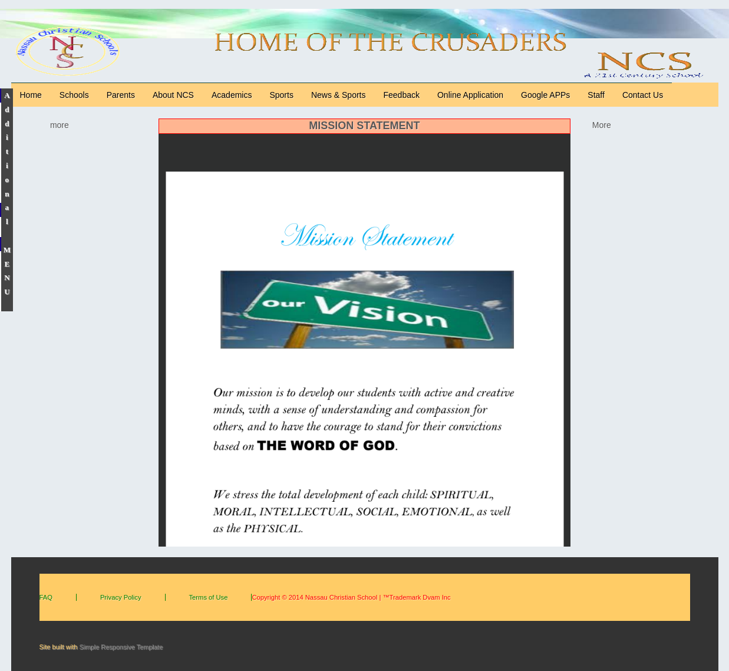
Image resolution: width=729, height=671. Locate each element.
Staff (596, 95)
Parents (121, 95)
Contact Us (642, 95)
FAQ (45, 597)
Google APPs (545, 95)
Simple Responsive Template (121, 646)
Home (31, 95)
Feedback (402, 95)
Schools (74, 95)
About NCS (173, 95)
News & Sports (338, 95)
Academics (232, 95)
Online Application (470, 95)
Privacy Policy (120, 597)
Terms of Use (208, 597)
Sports (281, 95)
